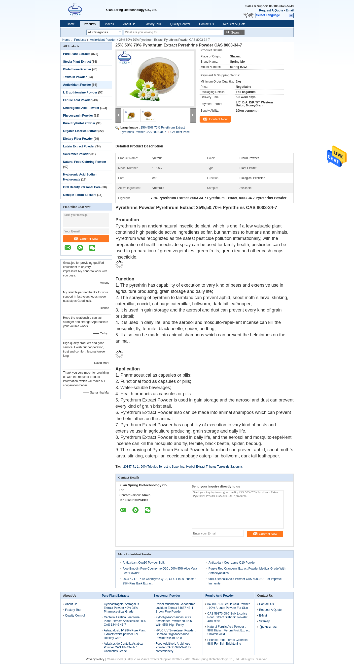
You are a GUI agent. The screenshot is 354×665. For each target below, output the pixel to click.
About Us (129, 24)
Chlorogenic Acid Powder (81, 108)
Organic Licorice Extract (80, 131)
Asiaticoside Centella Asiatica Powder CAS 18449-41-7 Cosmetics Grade (123, 647)
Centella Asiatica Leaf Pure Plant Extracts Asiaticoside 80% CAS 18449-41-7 (124, 621)
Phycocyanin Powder (78, 115)
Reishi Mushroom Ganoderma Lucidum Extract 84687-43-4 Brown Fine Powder (175, 607)
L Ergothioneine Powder (80, 92)
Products (90, 24)
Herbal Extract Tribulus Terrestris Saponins (214, 466)
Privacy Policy (95, 659)
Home (71, 24)
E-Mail (263, 615)
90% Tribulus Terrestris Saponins (162, 466)
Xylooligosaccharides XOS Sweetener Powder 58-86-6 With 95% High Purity (174, 621)
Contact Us (206, 24)
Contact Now (86, 239)
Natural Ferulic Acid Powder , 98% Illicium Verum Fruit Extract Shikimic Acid (228, 630)
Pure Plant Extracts (76, 54)
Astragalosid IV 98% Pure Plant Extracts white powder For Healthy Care (124, 634)
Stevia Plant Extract (77, 61)
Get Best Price (179, 132)
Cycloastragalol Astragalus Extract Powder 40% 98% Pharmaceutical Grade (121, 607)
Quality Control (180, 24)
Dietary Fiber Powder (78, 138)
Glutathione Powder (77, 69)
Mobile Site (268, 627)
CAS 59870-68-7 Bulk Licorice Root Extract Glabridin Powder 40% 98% (227, 617)
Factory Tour (152, 24)
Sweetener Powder (76, 154)
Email (290, 10)
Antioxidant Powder (102, 40)
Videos (109, 24)
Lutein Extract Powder (79, 146)
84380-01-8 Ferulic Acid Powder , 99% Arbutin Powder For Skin (228, 606)
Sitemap (264, 621)
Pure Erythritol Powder (79, 123)
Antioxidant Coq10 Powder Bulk (144, 562)
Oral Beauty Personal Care (82, 187)
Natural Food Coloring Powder (84, 162)
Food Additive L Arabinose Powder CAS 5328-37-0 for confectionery (173, 647)
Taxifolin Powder (75, 77)
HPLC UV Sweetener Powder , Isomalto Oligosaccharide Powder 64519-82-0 (176, 634)
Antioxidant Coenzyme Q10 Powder (232, 562)
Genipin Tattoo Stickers (79, 195)
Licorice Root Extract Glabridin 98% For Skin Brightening (227, 641)
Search (236, 32)
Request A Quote (271, 10)
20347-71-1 (131, 466)
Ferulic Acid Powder (77, 100)
